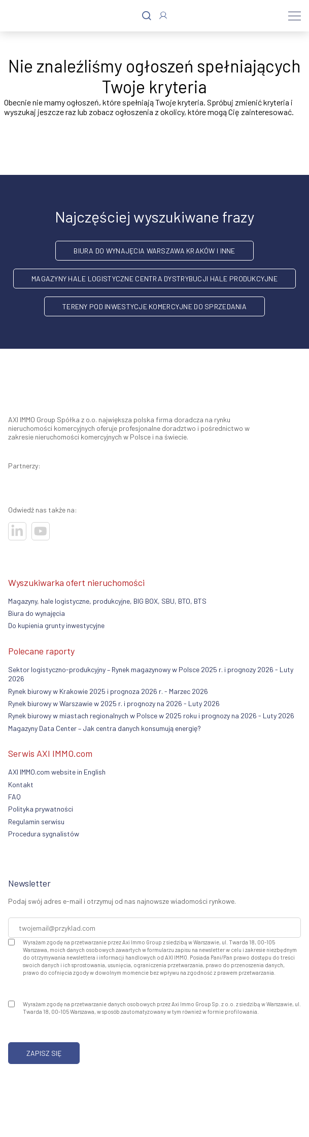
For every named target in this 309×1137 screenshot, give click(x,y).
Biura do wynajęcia (36, 613)
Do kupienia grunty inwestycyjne (56, 625)
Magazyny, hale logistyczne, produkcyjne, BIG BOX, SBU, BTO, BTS (107, 601)
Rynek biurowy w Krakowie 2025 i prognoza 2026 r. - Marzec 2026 (108, 691)
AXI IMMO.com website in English (57, 771)
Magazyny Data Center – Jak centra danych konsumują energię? (104, 728)
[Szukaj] (146, 16)
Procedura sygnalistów (43, 833)
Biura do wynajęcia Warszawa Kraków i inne (154, 250)
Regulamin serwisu (36, 821)
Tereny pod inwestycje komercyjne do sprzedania (154, 306)
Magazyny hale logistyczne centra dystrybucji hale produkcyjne (154, 278)
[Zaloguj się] (163, 15)
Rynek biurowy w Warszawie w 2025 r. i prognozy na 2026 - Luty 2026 (114, 703)
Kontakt (20, 784)
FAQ (14, 796)
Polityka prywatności (40, 808)
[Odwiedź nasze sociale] (17, 531)
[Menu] (294, 16)
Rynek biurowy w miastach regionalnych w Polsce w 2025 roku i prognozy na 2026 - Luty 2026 (151, 715)
